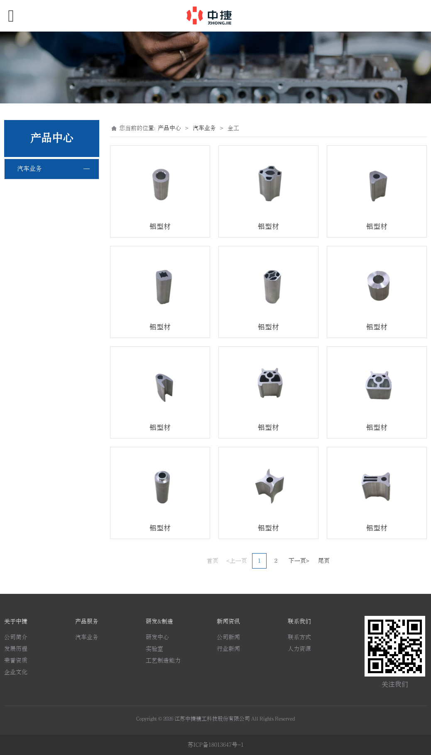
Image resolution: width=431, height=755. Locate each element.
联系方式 (299, 637)
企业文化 (15, 672)
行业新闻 (228, 649)
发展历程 (15, 649)
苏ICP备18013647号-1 (216, 745)
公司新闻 (228, 637)
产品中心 (169, 128)
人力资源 (299, 649)
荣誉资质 (15, 660)
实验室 (154, 649)
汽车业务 (29, 168)
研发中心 (157, 637)
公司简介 (15, 637)
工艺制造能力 (163, 660)
